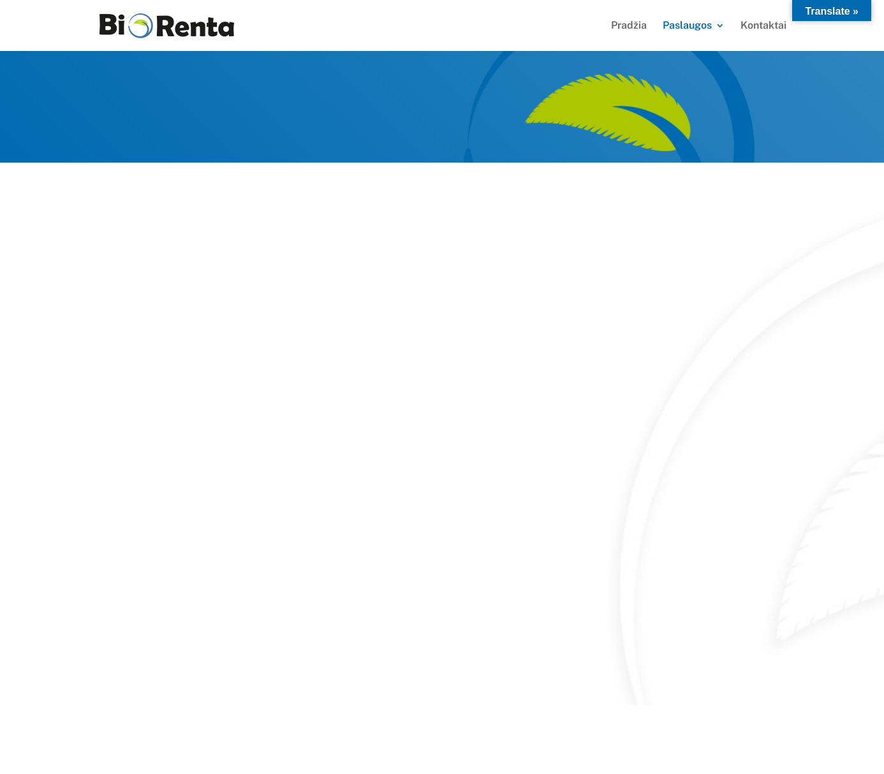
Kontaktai (763, 26)
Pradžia (629, 26)
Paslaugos (687, 26)
